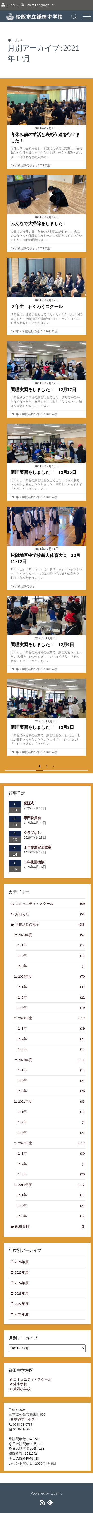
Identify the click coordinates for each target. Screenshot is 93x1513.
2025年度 (52, 935)
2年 (16, 331)
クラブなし (32, 833)
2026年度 (22, 1262)
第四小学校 (22, 1389)
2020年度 (52, 1143)
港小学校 (20, 1384)
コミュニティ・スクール (50, 903)
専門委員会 (32, 818)
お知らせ (50, 914)
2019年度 (52, 1184)
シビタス (12, 5)
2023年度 (52, 1018)
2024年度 (52, 976)
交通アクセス (24, 1419)
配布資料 (50, 1226)
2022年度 (52, 1060)
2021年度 (44, 165)
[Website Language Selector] (40, 5)
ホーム (13, 40)
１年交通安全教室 (37, 847)
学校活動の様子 (24, 165)
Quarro (56, 1493)
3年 (54, 966)
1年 (16, 414)
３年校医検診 (34, 862)
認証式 (29, 803)
